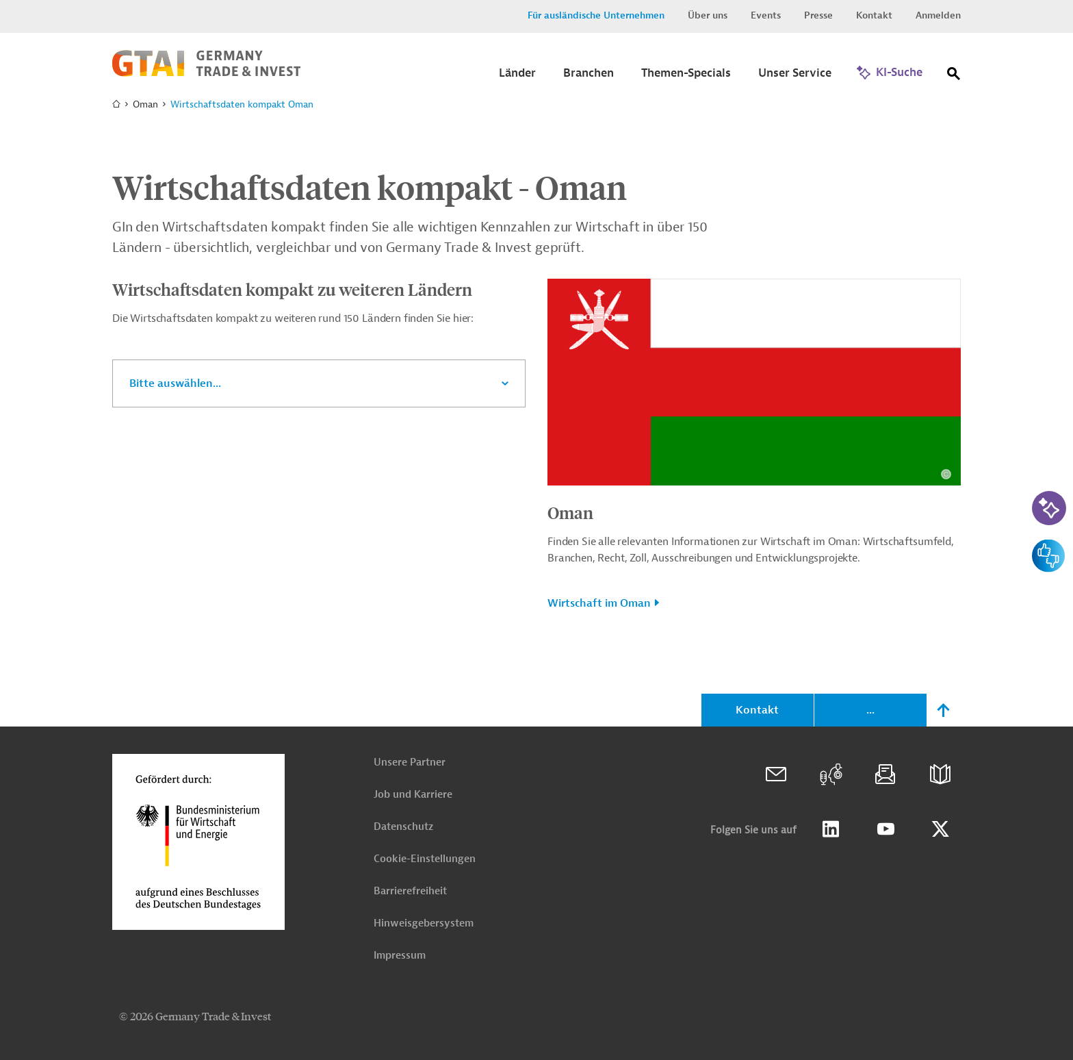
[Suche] (954, 76)
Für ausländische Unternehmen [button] (596, 15)
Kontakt (874, 15)
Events (766, 15)
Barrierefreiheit (410, 891)
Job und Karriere (413, 794)
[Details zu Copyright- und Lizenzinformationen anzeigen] (946, 474)
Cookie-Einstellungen (425, 859)
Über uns (707, 15)
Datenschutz (403, 826)
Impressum (400, 955)
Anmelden (938, 15)
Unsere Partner (409, 762)
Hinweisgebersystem (424, 923)
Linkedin (830, 829)
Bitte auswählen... (175, 383)
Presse (818, 15)
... (870, 710)
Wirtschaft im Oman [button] (599, 603)
